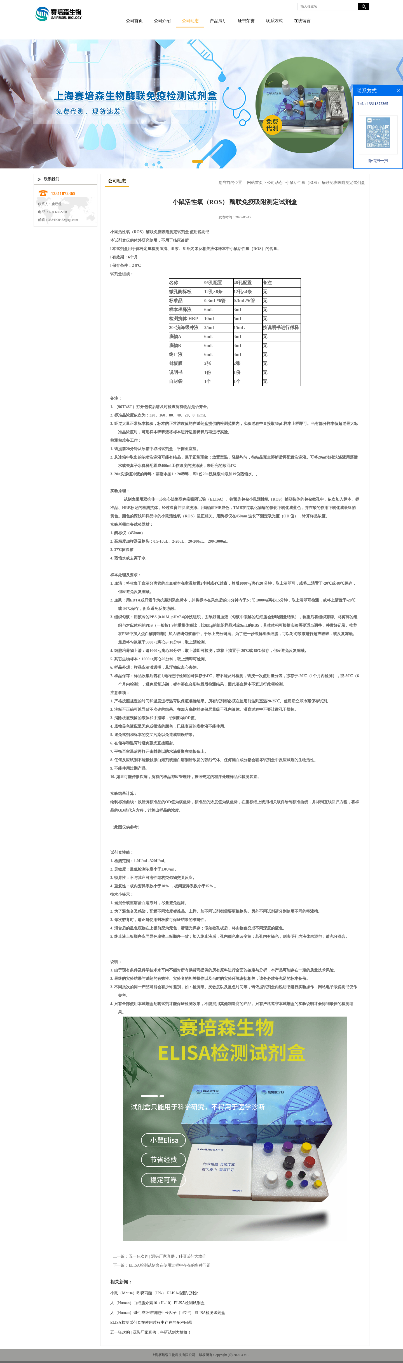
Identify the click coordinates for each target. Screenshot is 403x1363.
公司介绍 (162, 20)
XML (245, 1355)
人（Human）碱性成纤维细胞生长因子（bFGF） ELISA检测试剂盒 (167, 1313)
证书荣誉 (246, 20)
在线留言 (302, 20)
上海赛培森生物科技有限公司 (173, 1355)
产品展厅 (218, 20)
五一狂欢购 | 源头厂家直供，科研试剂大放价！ (169, 1256)
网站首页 (255, 183)
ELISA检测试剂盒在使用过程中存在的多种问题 (169, 1265)
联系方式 (274, 20)
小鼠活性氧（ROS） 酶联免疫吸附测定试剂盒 (325, 183)
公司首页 (134, 20)
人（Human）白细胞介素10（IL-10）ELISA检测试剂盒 (157, 1303)
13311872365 (63, 193)
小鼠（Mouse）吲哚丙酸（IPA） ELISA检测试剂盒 (154, 1293)
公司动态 (190, 20)
